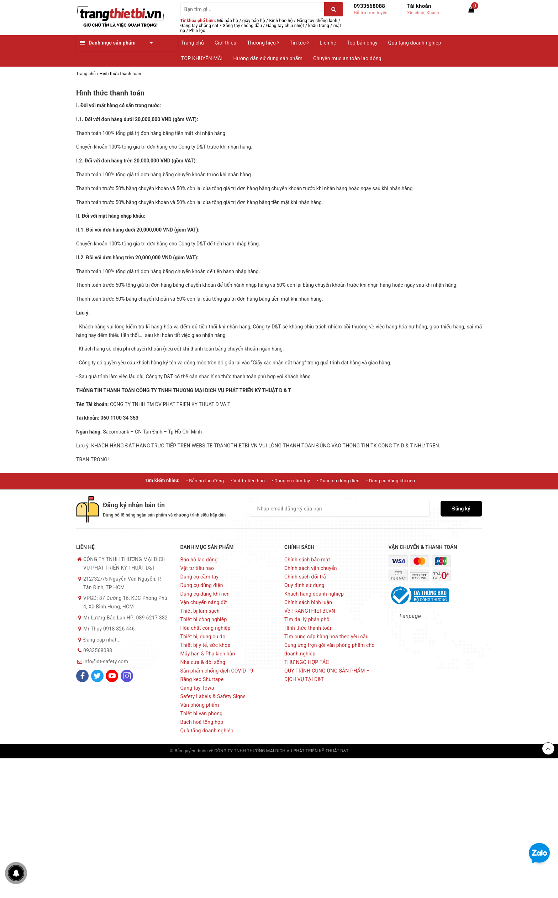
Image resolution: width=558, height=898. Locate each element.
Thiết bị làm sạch (200, 611)
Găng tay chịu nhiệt (285, 25)
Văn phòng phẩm (199, 705)
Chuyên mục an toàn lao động (347, 58)
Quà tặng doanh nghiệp (414, 43)
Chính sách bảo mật (307, 559)
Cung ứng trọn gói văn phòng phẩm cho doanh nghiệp (329, 649)
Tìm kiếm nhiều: (162, 480)
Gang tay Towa (197, 688)
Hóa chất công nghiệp (205, 628)
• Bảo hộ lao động (205, 480)
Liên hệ (328, 43)
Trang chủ (192, 43)
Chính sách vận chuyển (310, 568)
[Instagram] (127, 676)
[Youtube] (112, 676)
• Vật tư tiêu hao (248, 480)
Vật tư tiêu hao (197, 568)
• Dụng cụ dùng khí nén (390, 480)
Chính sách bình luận (308, 602)
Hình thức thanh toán (110, 93)
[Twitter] (97, 676)
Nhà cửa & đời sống (203, 662)
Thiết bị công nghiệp (203, 619)
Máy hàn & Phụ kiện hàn (207, 653)
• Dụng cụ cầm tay (291, 480)
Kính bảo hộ (281, 20)
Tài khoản (419, 6)
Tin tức (299, 43)
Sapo (383, 750)
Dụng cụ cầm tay (199, 577)
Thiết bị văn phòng (201, 713)
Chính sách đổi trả (305, 577)
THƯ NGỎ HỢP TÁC (306, 662)
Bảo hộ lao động (199, 559)
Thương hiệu (263, 43)
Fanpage (410, 616)
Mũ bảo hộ (227, 20)
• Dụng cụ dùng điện (338, 480)
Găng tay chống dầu (242, 25)
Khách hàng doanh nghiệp (314, 594)
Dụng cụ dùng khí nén (205, 594)
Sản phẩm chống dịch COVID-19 (216, 671)
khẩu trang (318, 25)
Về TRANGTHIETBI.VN (309, 611)
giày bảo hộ (253, 20)
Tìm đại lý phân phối (307, 619)
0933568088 (369, 6)
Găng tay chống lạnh (317, 20)
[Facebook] (82, 676)
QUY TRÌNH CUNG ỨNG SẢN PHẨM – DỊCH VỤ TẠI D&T (327, 675)
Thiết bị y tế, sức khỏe (205, 645)
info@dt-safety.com (105, 661)
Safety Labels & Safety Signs (213, 696)
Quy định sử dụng (304, 585)
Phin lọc (197, 30)
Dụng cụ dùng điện (201, 585)
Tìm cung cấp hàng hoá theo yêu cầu (326, 636)
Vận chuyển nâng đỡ (203, 602)
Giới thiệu (225, 43)
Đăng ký (461, 509)
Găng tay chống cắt (199, 25)
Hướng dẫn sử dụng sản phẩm (267, 58)
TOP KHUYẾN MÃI (202, 58)
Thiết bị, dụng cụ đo (203, 636)
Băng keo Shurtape (202, 679)
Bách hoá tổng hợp (201, 722)
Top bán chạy (362, 43)
